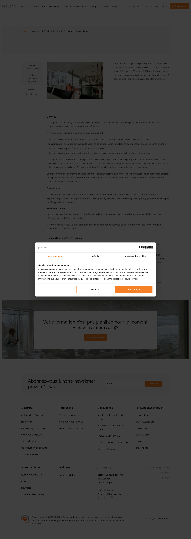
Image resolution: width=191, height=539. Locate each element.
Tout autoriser (134, 289)
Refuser (95, 289)
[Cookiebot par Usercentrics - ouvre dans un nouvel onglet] (141, 247)
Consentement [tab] (55, 256)
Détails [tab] (95, 256)
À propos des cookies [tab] (135, 256)
